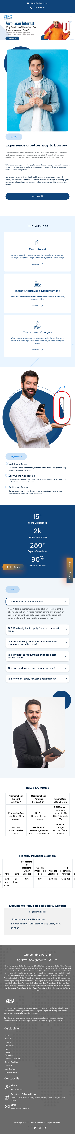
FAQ (6, 1049)
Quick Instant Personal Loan (44, 966)
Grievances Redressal (12, 1072)
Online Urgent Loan (11, 981)
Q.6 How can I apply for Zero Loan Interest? (32, 678)
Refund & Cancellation (12, 1059)
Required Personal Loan (38, 973)
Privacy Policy (9, 1055)
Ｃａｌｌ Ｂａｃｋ (13, 567)
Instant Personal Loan (26, 966)
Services (8, 1042)
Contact (7, 1053)
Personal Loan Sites (22, 973)
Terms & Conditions (11, 1062)
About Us (8, 1039)
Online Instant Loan (26, 981)
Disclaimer (8, 1065)
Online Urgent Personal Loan (43, 981)
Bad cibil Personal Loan (16, 968)
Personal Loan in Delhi (55, 973)
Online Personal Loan (27, 978)
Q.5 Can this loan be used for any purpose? (31, 668)
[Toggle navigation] (71, 17)
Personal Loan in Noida (28, 976)
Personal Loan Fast (60, 971)
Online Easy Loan (36, 983)
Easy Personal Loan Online (52, 983)
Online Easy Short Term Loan (19, 983)
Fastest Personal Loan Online (48, 986)
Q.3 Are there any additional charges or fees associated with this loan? (32, 643)
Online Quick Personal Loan (60, 978)
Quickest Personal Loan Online (26, 986)
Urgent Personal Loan (31, 971)
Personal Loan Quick (64, 968)
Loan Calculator (10, 1069)
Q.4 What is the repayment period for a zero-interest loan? (33, 656)
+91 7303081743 (39, 8)
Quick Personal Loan (46, 971)
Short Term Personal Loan (13, 971)
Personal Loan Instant (48, 968)
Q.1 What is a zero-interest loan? (27, 601)
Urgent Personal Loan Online (42, 988)
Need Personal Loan (11, 966)
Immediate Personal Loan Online (20, 988)
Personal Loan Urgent (32, 968)
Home (7, 1035)
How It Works (9, 1046)
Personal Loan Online (11, 978)
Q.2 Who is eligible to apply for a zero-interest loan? (33, 629)
